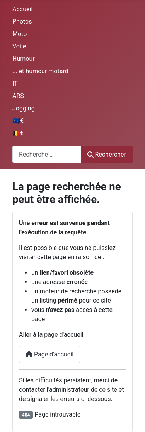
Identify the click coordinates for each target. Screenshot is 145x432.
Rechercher (106, 154)
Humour (23, 58)
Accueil (22, 9)
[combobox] (46, 154)
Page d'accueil (49, 354)
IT (15, 83)
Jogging (23, 108)
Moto (19, 34)
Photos (22, 21)
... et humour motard (40, 71)
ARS (18, 96)
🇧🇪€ (18, 133)
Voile (19, 46)
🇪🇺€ (18, 120)
